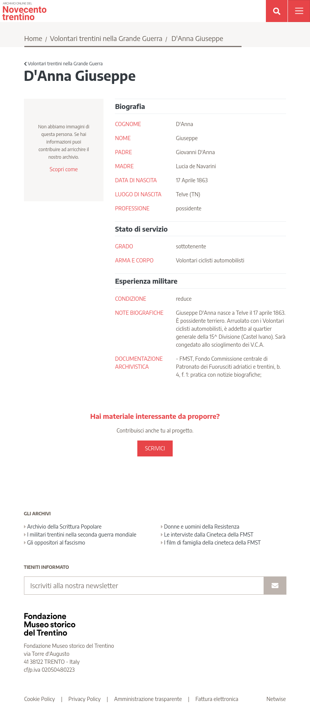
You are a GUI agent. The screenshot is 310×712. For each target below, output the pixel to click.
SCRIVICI (155, 448)
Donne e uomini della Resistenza (200, 526)
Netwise (276, 699)
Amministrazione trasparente (148, 699)
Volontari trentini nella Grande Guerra (106, 38)
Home (33, 38)
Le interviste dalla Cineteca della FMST (207, 534)
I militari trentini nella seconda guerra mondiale (80, 534)
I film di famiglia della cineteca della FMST (211, 542)
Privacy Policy (84, 699)
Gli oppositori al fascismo (54, 542)
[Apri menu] (299, 11)
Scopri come (63, 169)
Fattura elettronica (217, 699)
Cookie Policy (39, 699)
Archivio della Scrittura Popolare (63, 526)
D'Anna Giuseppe (197, 38)
